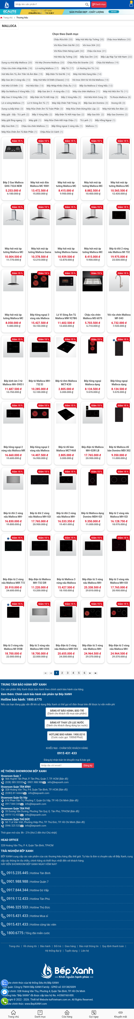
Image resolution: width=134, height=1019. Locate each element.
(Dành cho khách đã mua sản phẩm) (67, 712)
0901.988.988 (33, 782)
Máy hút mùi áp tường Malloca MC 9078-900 (119, 184)
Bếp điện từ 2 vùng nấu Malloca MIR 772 (13, 581)
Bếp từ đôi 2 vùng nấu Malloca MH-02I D (39, 515)
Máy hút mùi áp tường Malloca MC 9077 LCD (93, 184)
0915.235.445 (14, 873)
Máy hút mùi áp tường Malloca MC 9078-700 (13, 250)
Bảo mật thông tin (89, 946)
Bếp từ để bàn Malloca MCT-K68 (66, 449)
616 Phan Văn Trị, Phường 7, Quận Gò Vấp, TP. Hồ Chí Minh (39, 800)
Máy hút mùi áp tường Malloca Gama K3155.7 (39, 250)
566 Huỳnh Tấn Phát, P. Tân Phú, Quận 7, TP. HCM (34, 778)
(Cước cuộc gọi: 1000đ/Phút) (67, 736)
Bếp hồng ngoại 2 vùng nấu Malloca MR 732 (13, 449)
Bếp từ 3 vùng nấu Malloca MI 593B (13, 647)
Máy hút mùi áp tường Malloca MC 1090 (66, 184)
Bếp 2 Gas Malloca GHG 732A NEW (13, 184)
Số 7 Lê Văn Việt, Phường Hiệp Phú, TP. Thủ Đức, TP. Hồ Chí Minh (43, 822)
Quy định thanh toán (113, 946)
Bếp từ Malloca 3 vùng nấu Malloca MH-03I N (66, 581)
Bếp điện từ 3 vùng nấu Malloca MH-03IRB (119, 647)
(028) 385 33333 (12, 782)
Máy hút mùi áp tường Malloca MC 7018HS (13, 316)
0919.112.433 (14, 899)
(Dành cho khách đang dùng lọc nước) (67, 724)
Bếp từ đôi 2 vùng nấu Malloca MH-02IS (13, 515)
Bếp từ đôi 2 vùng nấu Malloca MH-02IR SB (66, 515)
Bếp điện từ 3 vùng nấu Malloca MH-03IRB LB (92, 647)
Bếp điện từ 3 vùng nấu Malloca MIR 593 (66, 647)
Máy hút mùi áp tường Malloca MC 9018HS (93, 250)
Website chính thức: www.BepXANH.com (25, 1003)
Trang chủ (6, 17)
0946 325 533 (10, 825)
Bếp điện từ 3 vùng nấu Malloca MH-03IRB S (92, 581)
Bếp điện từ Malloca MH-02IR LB (93, 449)
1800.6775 (12, 933)
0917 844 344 (10, 804)
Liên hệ (85, 950)
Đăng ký (88, 765)
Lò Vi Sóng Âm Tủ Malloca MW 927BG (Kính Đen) (66, 316)
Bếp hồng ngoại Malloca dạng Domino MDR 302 (119, 383)
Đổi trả (57, 946)
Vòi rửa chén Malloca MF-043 (119, 316)
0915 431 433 (67, 753)
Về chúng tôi (30, 946)
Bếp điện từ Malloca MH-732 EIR (40, 581)
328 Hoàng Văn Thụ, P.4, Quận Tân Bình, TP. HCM (34, 789)
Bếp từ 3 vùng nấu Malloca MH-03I (119, 581)
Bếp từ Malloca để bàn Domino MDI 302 (119, 449)
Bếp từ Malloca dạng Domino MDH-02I (92, 515)
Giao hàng (70, 946)
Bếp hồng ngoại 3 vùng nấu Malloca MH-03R (39, 316)
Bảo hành (45, 946)
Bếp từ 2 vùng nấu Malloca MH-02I (119, 515)
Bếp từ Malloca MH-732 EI (40, 383)
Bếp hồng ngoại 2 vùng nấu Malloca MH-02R (39, 449)
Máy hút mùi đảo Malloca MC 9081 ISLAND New (39, 184)
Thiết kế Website (39, 999)
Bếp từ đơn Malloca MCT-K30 (66, 383)
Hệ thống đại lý (53, 950)
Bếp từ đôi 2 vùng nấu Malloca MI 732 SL (119, 250)
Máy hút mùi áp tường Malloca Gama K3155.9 (66, 250)
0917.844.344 (14, 890)
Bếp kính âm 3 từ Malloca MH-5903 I (13, 383)
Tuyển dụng (71, 950)
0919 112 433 (10, 814)
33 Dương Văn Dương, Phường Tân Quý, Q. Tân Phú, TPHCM (40, 811)
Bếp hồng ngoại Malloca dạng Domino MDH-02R (93, 383)
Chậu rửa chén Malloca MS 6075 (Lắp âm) (92, 316)
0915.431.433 (14, 916)
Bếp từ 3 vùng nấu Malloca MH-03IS (40, 647)
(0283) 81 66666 (12, 793)
